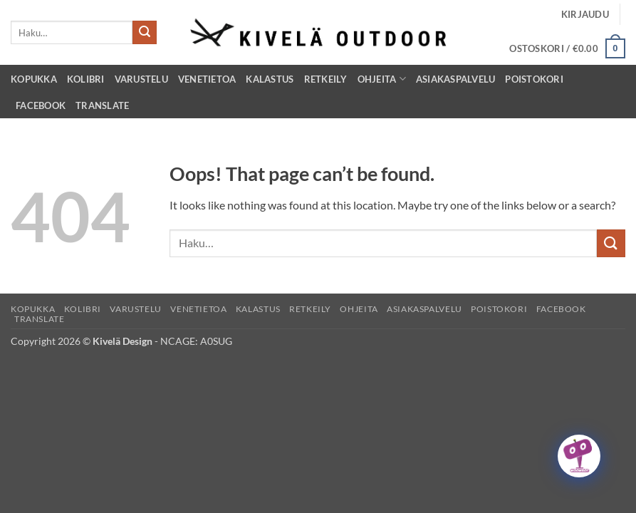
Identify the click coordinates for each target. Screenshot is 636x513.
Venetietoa (207, 79)
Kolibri (86, 79)
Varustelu (141, 79)
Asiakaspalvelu (456, 79)
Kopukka (34, 79)
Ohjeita (382, 79)
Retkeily (326, 79)
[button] (585, 14)
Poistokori (534, 79)
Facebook (41, 105)
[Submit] (144, 33)
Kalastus (269, 79)
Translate (102, 105)
